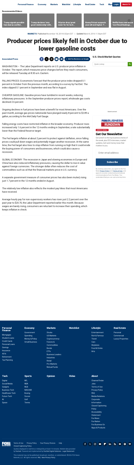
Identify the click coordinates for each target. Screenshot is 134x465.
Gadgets (5, 387)
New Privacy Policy (48, 457)
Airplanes (95, 345)
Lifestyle (77, 4)
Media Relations (98, 396)
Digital (4, 380)
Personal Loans (8, 344)
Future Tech (7, 396)
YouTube (100, 444)
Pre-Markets (52, 364)
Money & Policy (30, 339)
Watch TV (126, 4)
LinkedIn (110, 444)
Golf (26, 399)
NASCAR (28, 390)
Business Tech (8, 390)
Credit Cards (7, 341)
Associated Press (10, 59)
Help (60, 443)
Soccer (27, 396)
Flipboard (105, 444)
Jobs (93, 384)
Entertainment (97, 332)
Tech (101, 4)
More (110, 4)
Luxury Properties (121, 339)
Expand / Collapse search (109, 4)
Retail (49, 361)
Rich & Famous (97, 336)
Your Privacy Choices (47, 443)
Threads (51, 59)
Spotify (125, 444)
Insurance (6, 351)
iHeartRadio (130, 444)
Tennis (27, 402)
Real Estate (90, 4)
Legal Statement (68, 451)
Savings (5, 347)
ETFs (49, 351)
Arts (93, 351)
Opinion (51, 376)
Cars (93, 342)
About (94, 376)
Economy (42, 4)
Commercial (119, 336)
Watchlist (66, 4)
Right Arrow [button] (129, 20)
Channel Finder (97, 380)
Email (61, 59)
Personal (117, 332)
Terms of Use (117, 171)
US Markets (51, 336)
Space (4, 402)
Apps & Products (98, 428)
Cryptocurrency (53, 339)
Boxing (27, 393)
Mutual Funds (52, 367)
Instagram (95, 444)
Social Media (7, 384)
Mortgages (6, 335)
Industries (51, 358)
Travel (94, 339)
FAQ (93, 393)
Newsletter (120, 444)
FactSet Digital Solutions (52, 451)
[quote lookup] (110, 64)
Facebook (42, 59)
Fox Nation (95, 421)
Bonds (49, 348)
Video (72, 376)
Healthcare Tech (9, 393)
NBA (26, 384)
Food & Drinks (97, 348)
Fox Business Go (98, 424)
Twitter (46, 59)
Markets (54, 4)
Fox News (95, 418)
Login (116, 4)
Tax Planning (7, 360)
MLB (26, 387)
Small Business (30, 342)
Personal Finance (26, 4)
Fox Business (8, 4)
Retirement (7, 357)
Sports (28, 376)
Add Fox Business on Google (78, 59)
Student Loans (8, 338)
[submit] (130, 64)
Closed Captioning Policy (23, 446)
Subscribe (112, 162)
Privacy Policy (105, 171)
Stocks (49, 332)
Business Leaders (54, 354)
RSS (115, 444)
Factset (18, 451)
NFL (25, 380)
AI (3, 399)
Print (56, 59)
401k (4, 354)
